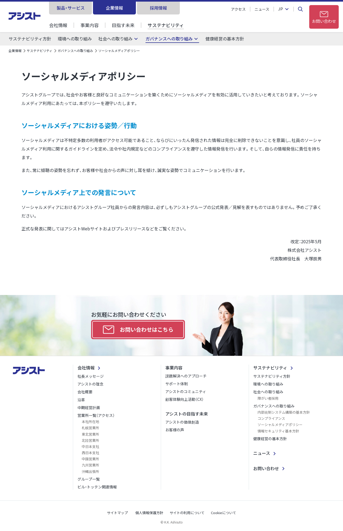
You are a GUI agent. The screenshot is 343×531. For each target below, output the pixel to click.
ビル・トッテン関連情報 (97, 486)
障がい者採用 (268, 398)
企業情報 (114, 8)
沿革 (81, 399)
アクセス (238, 9)
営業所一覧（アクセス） (96, 415)
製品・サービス (71, 8)
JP (280, 9)
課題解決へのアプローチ (186, 376)
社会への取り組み (115, 39)
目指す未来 (123, 25)
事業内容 (89, 25)
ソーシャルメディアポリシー (280, 424)
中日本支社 (90, 446)
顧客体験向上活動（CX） (184, 399)
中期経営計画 (88, 407)
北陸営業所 (90, 440)
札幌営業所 (90, 427)
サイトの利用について (187, 512)
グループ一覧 (88, 479)
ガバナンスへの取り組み (169, 39)
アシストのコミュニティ (185, 391)
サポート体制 (176, 383)
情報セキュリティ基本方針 (278, 430)
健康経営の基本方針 (225, 39)
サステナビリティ (166, 25)
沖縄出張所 (90, 471)
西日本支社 (90, 452)
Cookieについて (223, 512)
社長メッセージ (90, 376)
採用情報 (158, 8)
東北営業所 (90, 434)
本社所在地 (90, 421)
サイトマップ (117, 512)
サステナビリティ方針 (30, 39)
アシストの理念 (90, 384)
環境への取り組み (75, 39)
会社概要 (84, 391)
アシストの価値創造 (182, 422)
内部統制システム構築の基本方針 (284, 412)
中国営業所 (90, 458)
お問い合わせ (266, 468)
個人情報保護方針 (149, 512)
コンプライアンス (271, 418)
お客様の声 (174, 429)
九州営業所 (90, 465)
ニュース (262, 9)
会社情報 (58, 25)
